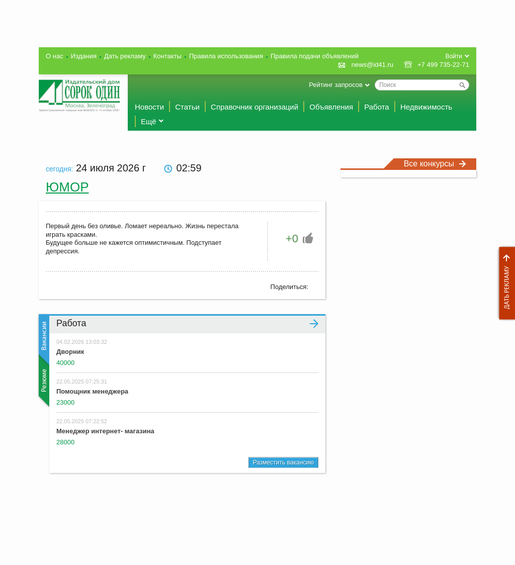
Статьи (187, 107)
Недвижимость (426, 107)
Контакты (167, 56)
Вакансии (43, 339)
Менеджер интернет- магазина (105, 431)
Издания (84, 56)
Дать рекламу (504, 283)
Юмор (67, 187)
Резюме (43, 380)
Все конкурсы (435, 163)
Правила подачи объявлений (315, 56)
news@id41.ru (372, 64)
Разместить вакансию (283, 462)
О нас (54, 56)
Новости (149, 107)
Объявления (331, 107)
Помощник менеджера (92, 391)
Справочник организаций (254, 107)
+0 (292, 238)
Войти (453, 56)
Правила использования (226, 56)
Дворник (70, 351)
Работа (376, 107)
